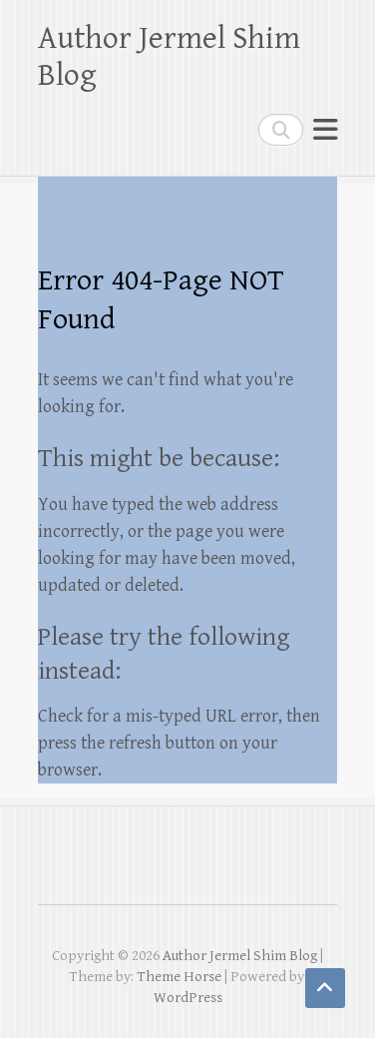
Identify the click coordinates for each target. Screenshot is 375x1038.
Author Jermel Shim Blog (169, 57)
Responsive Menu (325, 129)
